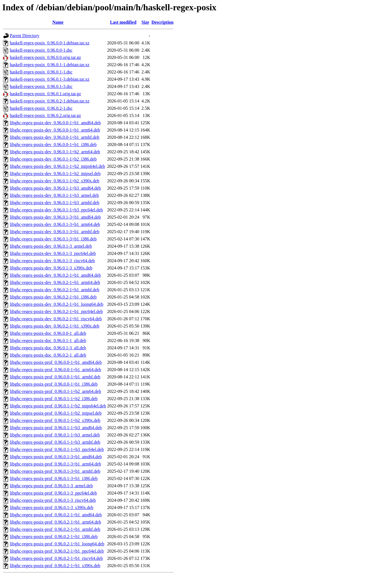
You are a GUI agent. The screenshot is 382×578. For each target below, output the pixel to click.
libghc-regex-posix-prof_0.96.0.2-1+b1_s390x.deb (55, 565)
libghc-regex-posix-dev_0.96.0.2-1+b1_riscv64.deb (56, 318)
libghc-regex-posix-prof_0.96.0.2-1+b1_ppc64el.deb (57, 551)
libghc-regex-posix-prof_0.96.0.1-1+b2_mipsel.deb (56, 413)
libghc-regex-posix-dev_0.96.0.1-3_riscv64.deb (52, 260)
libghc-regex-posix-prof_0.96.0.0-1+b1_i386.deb (54, 384)
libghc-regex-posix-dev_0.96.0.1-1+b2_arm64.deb (55, 151)
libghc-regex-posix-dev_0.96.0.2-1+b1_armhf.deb (54, 289)
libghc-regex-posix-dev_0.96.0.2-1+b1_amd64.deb (55, 275)
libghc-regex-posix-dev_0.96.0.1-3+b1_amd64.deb (55, 217)
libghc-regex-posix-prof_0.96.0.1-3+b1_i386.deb (54, 478)
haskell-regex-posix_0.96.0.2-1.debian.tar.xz (49, 101)
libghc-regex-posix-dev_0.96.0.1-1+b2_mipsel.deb (55, 173)
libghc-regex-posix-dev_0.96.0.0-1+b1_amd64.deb (55, 122)
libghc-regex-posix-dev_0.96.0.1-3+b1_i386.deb (53, 239)
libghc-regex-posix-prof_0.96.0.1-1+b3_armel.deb (55, 435)
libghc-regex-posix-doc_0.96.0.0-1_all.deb (48, 333)
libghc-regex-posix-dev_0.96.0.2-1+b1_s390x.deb (54, 326)
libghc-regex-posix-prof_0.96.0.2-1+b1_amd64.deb (56, 514)
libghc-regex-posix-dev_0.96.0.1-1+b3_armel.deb (54, 195)
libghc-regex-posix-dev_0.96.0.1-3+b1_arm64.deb (55, 224)
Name (57, 22)
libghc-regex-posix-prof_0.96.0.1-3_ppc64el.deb (53, 493)
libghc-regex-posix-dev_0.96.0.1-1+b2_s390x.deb (54, 180)
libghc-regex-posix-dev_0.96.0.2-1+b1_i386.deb (53, 297)
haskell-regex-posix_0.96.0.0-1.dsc (41, 50)
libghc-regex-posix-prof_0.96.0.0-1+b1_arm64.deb (55, 369)
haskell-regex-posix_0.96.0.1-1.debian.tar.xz (49, 64)
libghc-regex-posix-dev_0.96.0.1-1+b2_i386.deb (53, 159)
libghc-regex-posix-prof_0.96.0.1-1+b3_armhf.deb (55, 442)
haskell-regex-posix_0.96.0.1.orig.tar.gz (45, 93)
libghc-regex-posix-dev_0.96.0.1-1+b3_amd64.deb (55, 188)
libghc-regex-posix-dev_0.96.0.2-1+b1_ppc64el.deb (56, 311)
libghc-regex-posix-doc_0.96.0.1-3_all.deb (48, 347)
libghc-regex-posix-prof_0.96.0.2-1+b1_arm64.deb (55, 522)
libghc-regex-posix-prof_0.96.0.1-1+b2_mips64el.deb (58, 405)
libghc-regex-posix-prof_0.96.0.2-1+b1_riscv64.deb (56, 558)
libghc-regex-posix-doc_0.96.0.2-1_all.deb (48, 355)
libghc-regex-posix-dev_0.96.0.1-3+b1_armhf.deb (54, 231)
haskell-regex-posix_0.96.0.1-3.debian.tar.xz (49, 79)
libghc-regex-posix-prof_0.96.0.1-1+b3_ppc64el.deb (57, 449)
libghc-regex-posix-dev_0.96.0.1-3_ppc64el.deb (53, 253)
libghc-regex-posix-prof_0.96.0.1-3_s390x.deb (51, 507)
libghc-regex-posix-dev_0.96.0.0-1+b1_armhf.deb (54, 137)
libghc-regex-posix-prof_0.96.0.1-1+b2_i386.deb (54, 398)
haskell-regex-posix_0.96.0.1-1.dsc (41, 72)
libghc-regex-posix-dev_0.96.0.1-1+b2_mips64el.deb (57, 166)
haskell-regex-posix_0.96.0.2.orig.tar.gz (45, 115)
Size (145, 22)
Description (163, 22)
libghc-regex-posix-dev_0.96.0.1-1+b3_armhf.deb (54, 202)
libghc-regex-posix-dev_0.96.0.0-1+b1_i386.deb (53, 144)
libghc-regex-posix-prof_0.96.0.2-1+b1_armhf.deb (55, 529)
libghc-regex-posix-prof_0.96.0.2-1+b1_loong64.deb (57, 543)
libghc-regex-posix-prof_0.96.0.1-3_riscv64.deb (53, 500)
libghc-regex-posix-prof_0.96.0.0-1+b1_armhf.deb (55, 376)
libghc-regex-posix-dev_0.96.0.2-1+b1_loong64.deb (56, 304)
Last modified (123, 22)
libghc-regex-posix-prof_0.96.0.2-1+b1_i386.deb (54, 536)
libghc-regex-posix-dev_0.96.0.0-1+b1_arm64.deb (55, 130)
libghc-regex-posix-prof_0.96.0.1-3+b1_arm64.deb (55, 464)
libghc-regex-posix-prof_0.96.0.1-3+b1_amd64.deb (56, 456)
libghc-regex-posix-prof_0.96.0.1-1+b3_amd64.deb (56, 427)
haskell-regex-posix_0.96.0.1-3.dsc (41, 86)
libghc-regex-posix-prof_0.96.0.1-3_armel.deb (51, 485)
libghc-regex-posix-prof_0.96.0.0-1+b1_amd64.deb (56, 362)
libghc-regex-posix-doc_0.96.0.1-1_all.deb (48, 340)
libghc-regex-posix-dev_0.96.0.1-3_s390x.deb (51, 268)
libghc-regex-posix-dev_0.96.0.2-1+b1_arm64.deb (55, 282)
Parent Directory (24, 35)
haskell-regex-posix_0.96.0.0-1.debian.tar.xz (49, 42)
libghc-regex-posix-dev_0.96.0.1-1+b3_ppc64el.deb (56, 209)
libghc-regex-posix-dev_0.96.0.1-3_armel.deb (51, 246)
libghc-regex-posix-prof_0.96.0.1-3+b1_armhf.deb (55, 471)
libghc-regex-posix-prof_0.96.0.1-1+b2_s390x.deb (55, 420)
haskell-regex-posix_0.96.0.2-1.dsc (41, 108)
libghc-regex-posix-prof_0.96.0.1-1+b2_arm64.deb (55, 391)
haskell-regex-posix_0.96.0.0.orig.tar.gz (45, 57)
